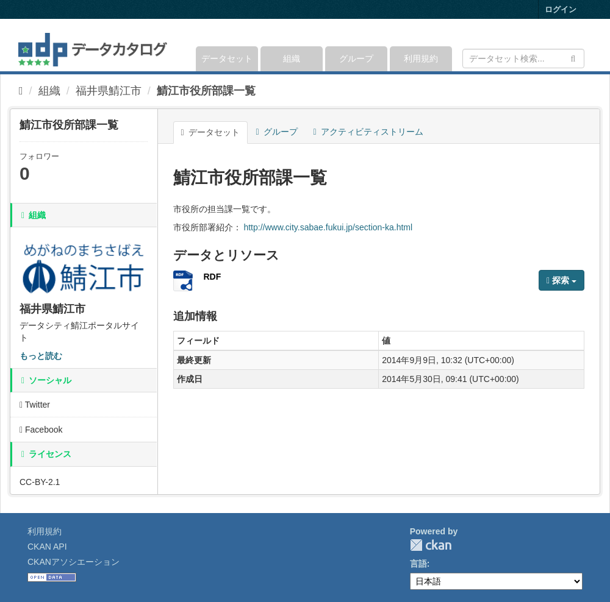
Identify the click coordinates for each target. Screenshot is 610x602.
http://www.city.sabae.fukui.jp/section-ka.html (327, 227)
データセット (227, 58)
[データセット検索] (523, 58)
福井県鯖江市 (109, 91)
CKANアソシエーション (73, 562)
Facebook (41, 429)
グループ (356, 58)
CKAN (430, 545)
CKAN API (47, 546)
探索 (561, 280)
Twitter (35, 404)
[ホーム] (21, 91)
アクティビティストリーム (368, 131)
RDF (212, 277)
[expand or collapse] (583, 45)
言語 (418, 563)
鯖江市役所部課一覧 (206, 91)
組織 (291, 58)
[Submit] (573, 57)
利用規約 (421, 58)
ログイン (560, 9)
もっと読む (41, 356)
